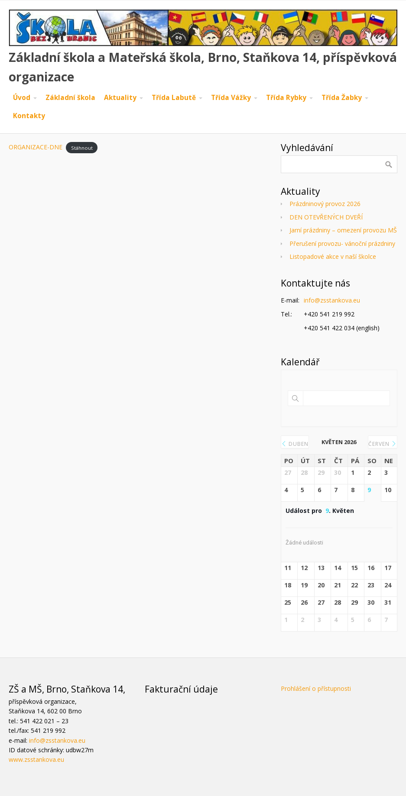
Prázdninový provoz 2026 (325, 204)
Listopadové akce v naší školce (332, 256)
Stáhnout (82, 147)
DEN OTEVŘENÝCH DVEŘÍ (326, 217)
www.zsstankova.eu (36, 759)
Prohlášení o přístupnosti (316, 688)
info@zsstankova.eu (332, 300)
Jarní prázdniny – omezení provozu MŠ (343, 230)
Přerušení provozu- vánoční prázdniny (342, 243)
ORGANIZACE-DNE (35, 147)
